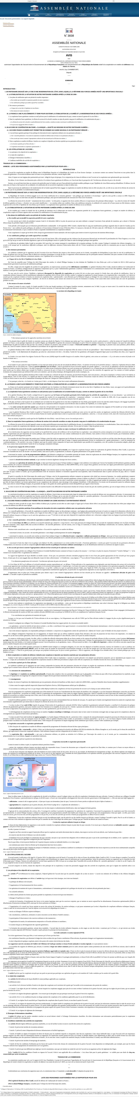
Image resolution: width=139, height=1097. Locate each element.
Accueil (2, 18)
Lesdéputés (36, 15)
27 (26, 163)
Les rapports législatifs (27, 18)
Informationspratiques (106, 15)
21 (33, 149)
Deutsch (35, 1)
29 (67, 166)
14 (81, 133)
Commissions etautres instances (60, 15)
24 (31, 157)
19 (40, 146)
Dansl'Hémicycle (48, 15)
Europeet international (83, 15)
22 (36, 152)
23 (24, 155)
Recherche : (95, 1)
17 (82, 141)
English (30, 1)
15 (66, 138)
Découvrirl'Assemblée (94, 15)
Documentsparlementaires (71, 15)
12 (82, 122)
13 (88, 127)
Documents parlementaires (12, 18)
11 (112, 113)
